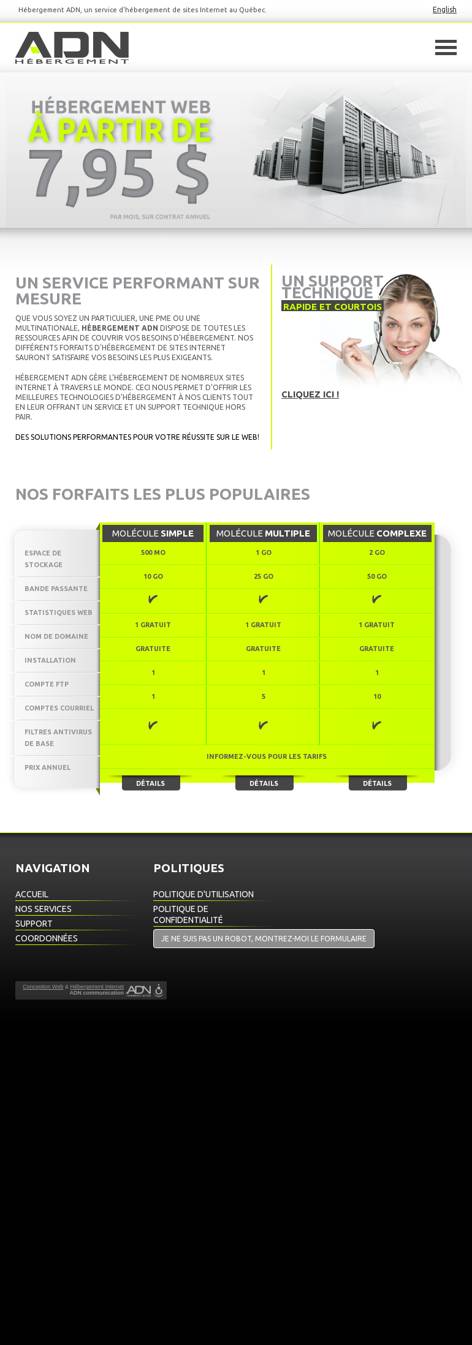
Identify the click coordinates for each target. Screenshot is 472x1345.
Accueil (31, 894)
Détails (150, 783)
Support (34, 924)
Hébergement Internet (97, 987)
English (445, 9)
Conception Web (43, 987)
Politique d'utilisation (203, 894)
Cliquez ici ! (310, 394)
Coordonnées (46, 938)
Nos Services (43, 909)
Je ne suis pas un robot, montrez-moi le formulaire (264, 939)
